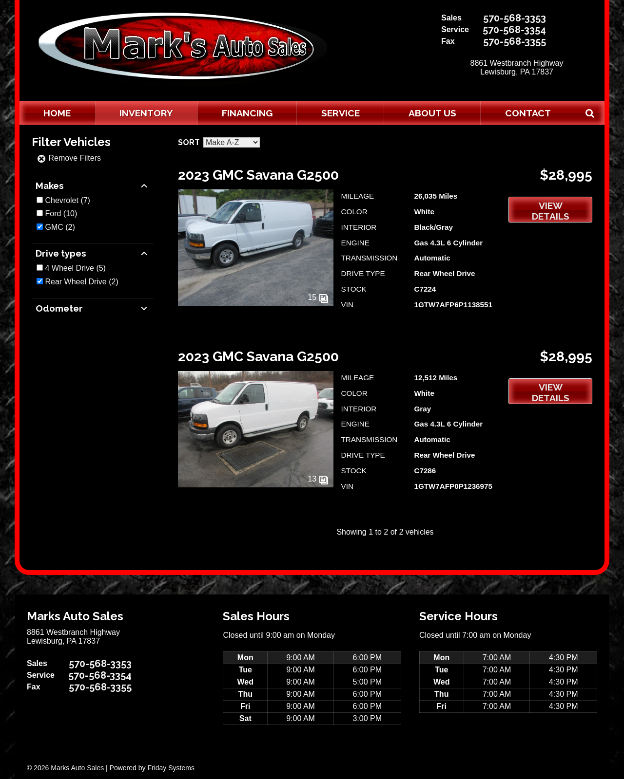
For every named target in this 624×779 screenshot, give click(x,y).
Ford (53, 213)
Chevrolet (61, 200)
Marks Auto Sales (77, 768)
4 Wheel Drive (69, 268)
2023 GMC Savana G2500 (258, 175)
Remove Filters (69, 158)
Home (57, 113)
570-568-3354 (514, 30)
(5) (75, 268)
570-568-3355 (514, 41)
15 (318, 297)
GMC (54, 227)
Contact (528, 113)
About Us (432, 113)
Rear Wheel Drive (75, 282)
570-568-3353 (514, 18)
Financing (247, 113)
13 (318, 479)
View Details (550, 211)
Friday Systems (170, 768)
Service (340, 113)
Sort (189, 142)
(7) (67, 200)
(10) (61, 213)
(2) (60, 227)
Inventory (146, 113)
